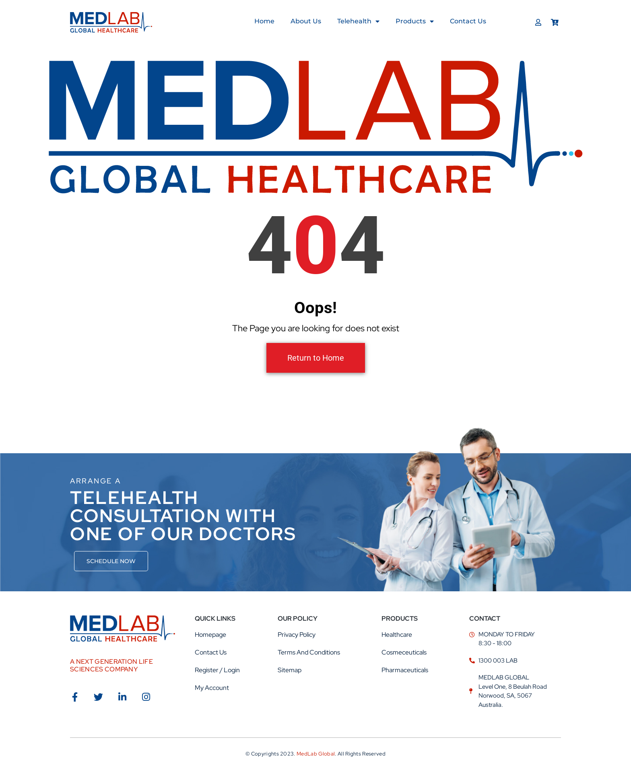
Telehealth (358, 21)
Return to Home (315, 358)
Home (264, 21)
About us (306, 21)
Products (415, 21)
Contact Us (468, 21)
